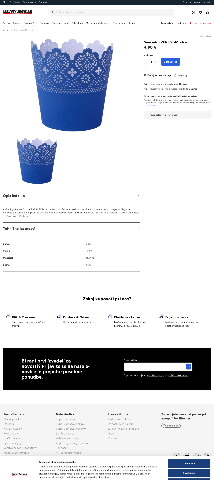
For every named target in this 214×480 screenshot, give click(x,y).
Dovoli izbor (189, 451)
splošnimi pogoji (156, 375)
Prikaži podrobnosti (155, 474)
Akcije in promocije (202, 23)
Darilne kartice (29, 2)
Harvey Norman (118, 414)
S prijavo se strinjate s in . (156, 375)
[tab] (71, 196)
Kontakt (207, 2)
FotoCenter (15, 2)
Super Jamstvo (65, 419)
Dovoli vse (189, 441)
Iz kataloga (181, 23)
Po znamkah (167, 23)
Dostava (9, 424)
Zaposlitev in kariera (121, 424)
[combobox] (113, 12)
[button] (193, 12)
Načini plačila (12, 419)
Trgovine (187, 2)
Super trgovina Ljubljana (123, 428)
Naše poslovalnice (119, 419)
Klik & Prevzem (13, 428)
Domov (6, 30)
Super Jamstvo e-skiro (70, 424)
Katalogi (198, 2)
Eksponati (43, 2)
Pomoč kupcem (14, 414)
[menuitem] (6, 23)
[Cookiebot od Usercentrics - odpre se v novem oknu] (19, 474)
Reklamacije (11, 433)
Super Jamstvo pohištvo (71, 428)
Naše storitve (65, 414)
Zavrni (189, 460)
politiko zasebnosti (178, 375)
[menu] (107, 23)
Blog (111, 433)
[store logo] (18, 12)
